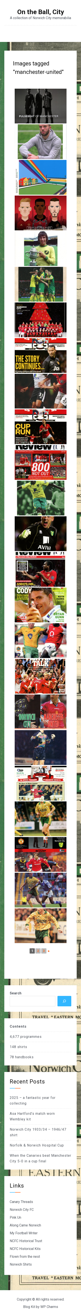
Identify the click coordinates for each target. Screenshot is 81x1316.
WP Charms (49, 1307)
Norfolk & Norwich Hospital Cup (37, 1145)
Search (15, 993)
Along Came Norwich (25, 1225)
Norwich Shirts (21, 1264)
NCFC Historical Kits (25, 1249)
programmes (31, 1037)
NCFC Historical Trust (26, 1241)
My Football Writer (24, 1233)
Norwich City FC (22, 1210)
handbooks (24, 1057)
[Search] (64, 1001)
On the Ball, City (40, 12)
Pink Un (15, 1217)
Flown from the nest (25, 1257)
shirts (22, 1047)
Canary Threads (21, 1202)
